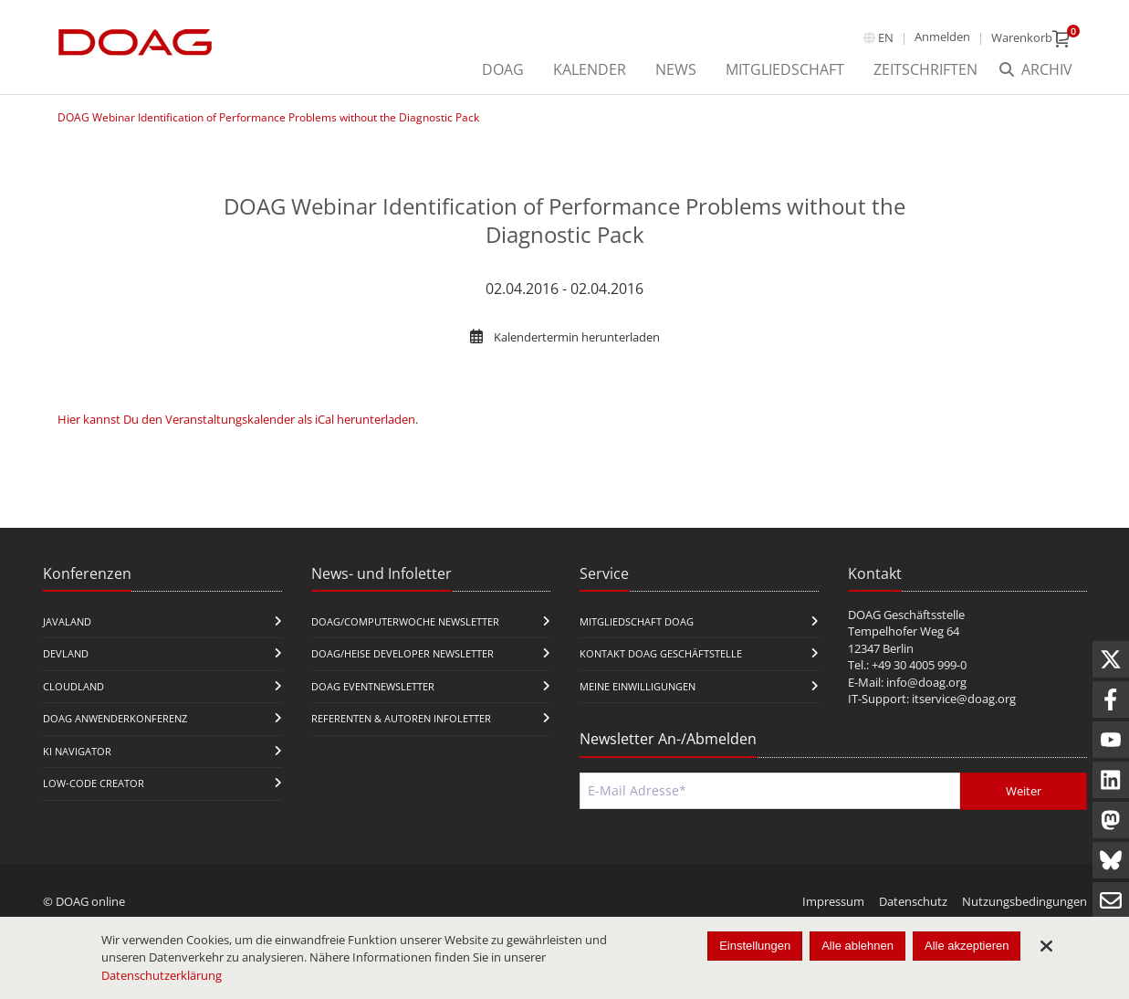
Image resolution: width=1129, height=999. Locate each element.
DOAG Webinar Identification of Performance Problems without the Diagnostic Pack (268, 117)
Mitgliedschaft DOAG (637, 621)
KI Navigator (77, 751)
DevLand (66, 653)
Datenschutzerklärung (161, 975)
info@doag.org (926, 682)
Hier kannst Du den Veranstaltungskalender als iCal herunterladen (236, 419)
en (886, 37)
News (675, 69)
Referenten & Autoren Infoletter (401, 718)
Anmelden (942, 36)
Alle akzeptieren (967, 945)
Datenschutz (913, 901)
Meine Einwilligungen (637, 686)
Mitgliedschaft (785, 69)
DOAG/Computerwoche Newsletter (405, 621)
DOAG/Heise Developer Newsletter (402, 653)
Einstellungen (754, 945)
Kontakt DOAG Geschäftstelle (661, 653)
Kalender (589, 69)
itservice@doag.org (964, 698)
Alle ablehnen (857, 945)
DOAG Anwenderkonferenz (115, 718)
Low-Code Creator (93, 783)
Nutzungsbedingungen (1024, 901)
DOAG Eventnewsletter (372, 686)
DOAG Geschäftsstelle (906, 614)
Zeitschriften (925, 69)
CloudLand (73, 686)
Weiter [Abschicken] (1023, 791)
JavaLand (67, 621)
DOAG (503, 69)
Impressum (833, 901)
